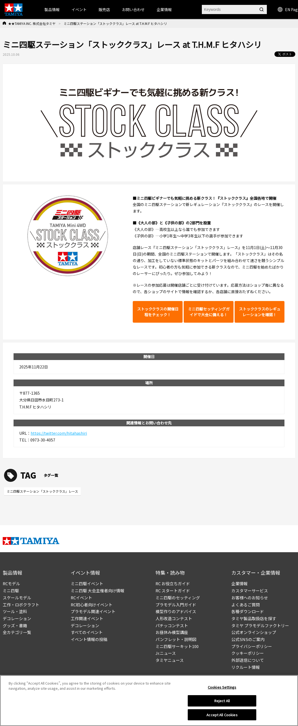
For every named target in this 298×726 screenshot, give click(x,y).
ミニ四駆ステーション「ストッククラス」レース (42, 491)
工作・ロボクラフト (21, 604)
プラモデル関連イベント (93, 611)
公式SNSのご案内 (247, 639)
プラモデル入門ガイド (176, 604)
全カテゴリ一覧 (17, 632)
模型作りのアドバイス (176, 611)
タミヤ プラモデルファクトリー (260, 625)
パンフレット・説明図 (176, 639)
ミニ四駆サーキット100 (177, 646)
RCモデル (11, 583)
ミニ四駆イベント (87, 583)
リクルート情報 (245, 667)
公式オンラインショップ (253, 632)
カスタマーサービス (249, 590)
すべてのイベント (87, 632)
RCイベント (81, 597)
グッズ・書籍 (15, 625)
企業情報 (239, 583)
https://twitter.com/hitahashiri (59, 433)
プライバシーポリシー (251, 646)
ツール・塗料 (15, 611)
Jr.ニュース (166, 653)
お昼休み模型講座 (172, 632)
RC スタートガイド (173, 590)
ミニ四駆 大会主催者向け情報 (97, 590)
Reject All (222, 702)
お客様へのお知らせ (249, 597)
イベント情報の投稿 (89, 639)
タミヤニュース (170, 660)
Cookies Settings (222, 689)
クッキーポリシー (247, 653)
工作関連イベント (87, 618)
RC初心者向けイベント (91, 604)
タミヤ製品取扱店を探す (253, 618)
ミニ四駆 (11, 590)
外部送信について (247, 660)
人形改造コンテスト (174, 618)
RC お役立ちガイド (173, 583)
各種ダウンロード (247, 611)
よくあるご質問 (245, 604)
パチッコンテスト (172, 625)
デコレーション (17, 618)
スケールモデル (17, 597)
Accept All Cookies (221, 717)
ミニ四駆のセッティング (178, 597)
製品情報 (52, 9)
